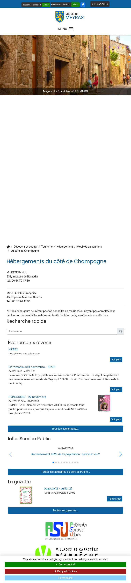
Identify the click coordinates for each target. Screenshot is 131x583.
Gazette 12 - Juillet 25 (58, 489)
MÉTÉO (13, 349)
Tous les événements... (65, 428)
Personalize (65, 578)
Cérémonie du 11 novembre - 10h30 (32, 367)
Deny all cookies (65, 571)
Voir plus (116, 359)
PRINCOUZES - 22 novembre (27, 397)
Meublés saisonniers (89, 246)
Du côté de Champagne (25, 250)
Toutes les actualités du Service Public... (65, 471)
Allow (46, 5)
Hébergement (64, 246)
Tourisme (47, 246)
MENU (65, 29)
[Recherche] (62, 331)
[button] (120, 454)
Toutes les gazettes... (65, 510)
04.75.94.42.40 (100, 4)
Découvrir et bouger (25, 246)
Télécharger (114, 498)
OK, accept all (65, 564)
